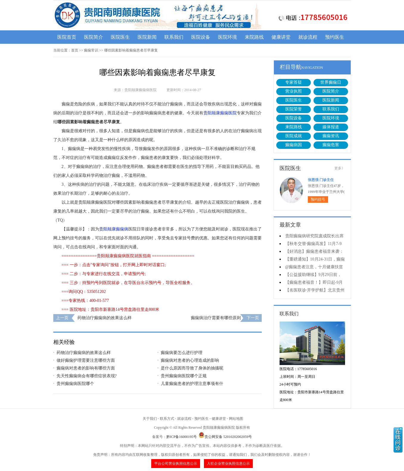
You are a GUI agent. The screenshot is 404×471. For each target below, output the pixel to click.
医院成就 (293, 136)
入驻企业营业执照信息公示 (228, 463)
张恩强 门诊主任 (321, 180)
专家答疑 (293, 82)
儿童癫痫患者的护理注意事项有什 (192, 383)
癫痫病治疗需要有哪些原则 (216, 318)
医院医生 (120, 37)
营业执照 (293, 91)
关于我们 (150, 419)
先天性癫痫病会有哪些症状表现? (87, 376)
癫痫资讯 (330, 136)
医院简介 (93, 37)
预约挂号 (318, 199)
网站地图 (236, 419)
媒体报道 (330, 127)
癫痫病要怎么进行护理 (181, 352)
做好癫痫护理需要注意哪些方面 (86, 360)
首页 (74, 50)
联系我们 (173, 37)
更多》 (339, 168)
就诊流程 (307, 37)
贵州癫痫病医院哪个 (75, 383)
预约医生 (334, 37)
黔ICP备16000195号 (181, 437)
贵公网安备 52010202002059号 (225, 437)
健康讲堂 (281, 37)
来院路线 (254, 37)
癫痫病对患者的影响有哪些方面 (86, 368)
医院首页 (66, 37)
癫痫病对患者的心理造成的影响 (190, 360)
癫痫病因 (293, 145)
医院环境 (227, 37)
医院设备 (200, 37)
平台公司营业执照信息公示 (175, 463)
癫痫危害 (330, 145)
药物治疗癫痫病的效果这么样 (104, 318)
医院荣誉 (293, 109)
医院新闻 (147, 37)
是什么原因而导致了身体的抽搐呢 (192, 368)
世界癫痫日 (330, 82)
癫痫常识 (91, 50)
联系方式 (167, 419)
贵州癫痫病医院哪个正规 (184, 376)
